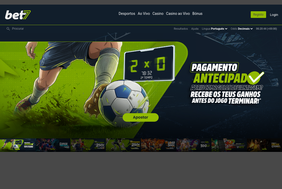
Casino (158, 14)
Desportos (127, 14)
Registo (258, 14)
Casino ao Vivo (178, 14)
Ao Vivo (144, 14)
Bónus (197, 14)
